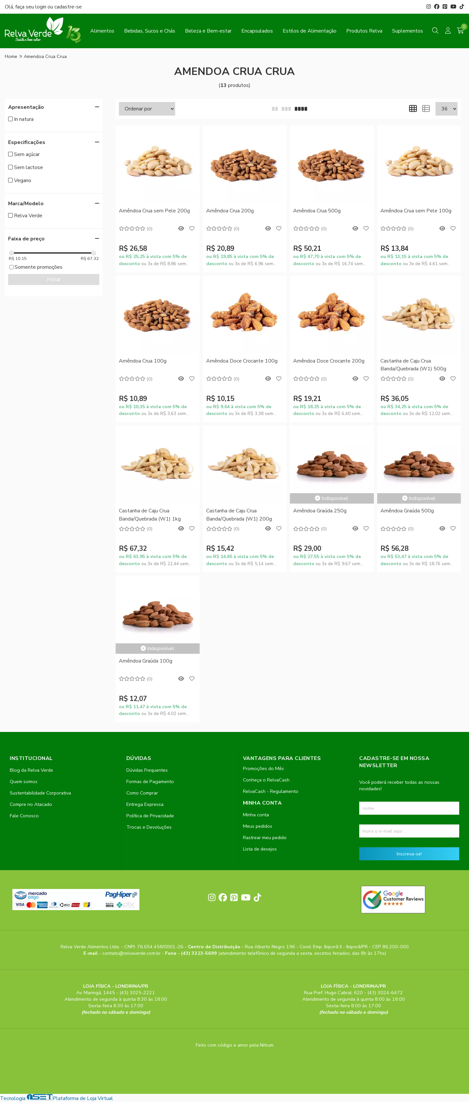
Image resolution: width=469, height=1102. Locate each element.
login (41, 6)
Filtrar (54, 279)
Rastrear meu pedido (265, 837)
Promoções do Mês (263, 768)
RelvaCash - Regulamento (270, 791)
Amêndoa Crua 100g (142, 361)
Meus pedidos (257, 826)
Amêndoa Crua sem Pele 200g (154, 210)
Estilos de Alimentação (309, 31)
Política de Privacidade (150, 815)
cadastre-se (68, 6)
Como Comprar (142, 793)
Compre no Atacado (31, 804)
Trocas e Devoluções (149, 827)
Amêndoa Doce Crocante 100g (241, 361)
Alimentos (102, 31)
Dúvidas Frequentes (147, 770)
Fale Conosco (24, 815)
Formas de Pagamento (150, 781)
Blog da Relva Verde (31, 770)
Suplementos (407, 31)
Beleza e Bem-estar (208, 31)
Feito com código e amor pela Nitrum (235, 1045)
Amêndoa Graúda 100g (145, 661)
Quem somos (23, 781)
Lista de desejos (260, 849)
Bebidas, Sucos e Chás (149, 31)
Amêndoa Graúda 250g (320, 510)
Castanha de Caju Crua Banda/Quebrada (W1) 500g (413, 364)
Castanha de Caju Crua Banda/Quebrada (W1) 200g (239, 514)
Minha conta (256, 814)
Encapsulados (257, 31)
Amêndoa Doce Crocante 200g (328, 361)
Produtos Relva (364, 31)
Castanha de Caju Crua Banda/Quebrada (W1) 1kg (150, 514)
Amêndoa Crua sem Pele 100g (415, 210)
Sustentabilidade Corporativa (40, 793)
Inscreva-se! (409, 854)
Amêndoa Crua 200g (230, 210)
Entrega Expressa (144, 804)
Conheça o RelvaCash (266, 780)
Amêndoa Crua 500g (317, 210)
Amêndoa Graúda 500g (407, 510)
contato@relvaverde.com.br (132, 953)
